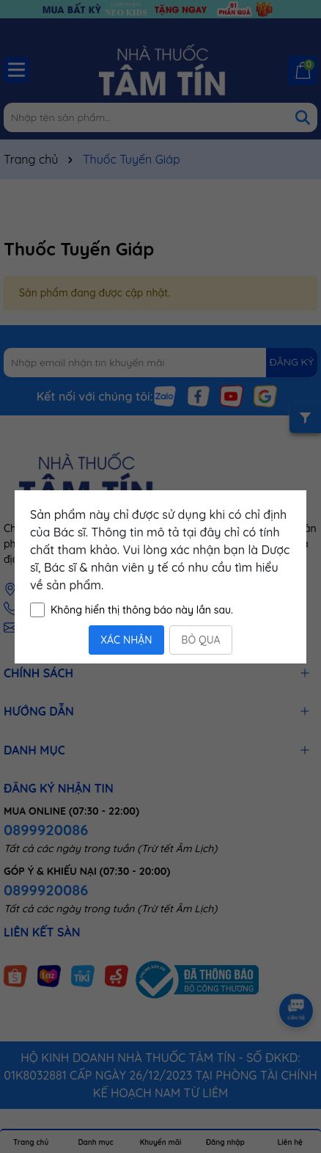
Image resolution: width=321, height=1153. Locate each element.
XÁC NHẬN (126, 640)
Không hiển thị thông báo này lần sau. (142, 609)
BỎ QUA (200, 640)
